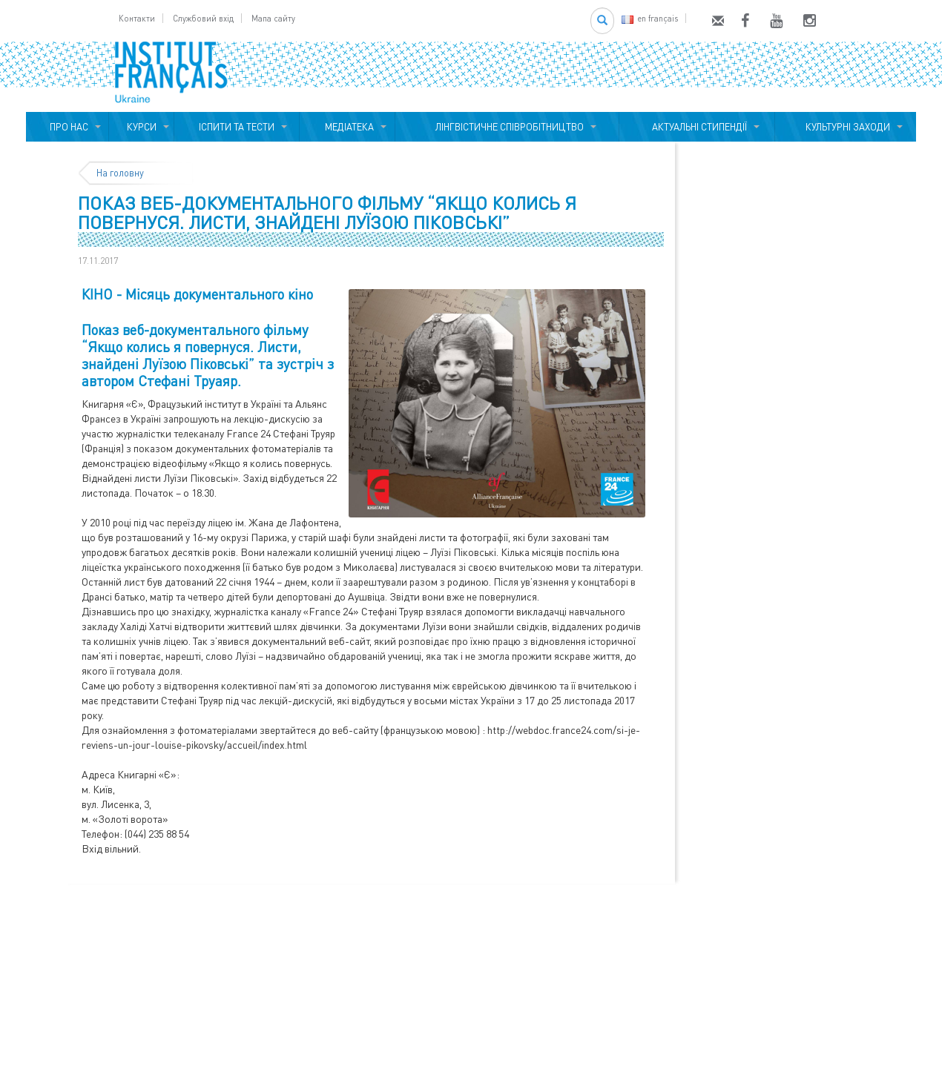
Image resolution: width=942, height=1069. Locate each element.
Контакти (137, 18)
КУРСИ (142, 127)
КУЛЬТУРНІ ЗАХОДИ (845, 127)
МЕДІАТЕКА (347, 127)
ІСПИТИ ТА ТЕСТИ (236, 127)
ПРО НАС (66, 127)
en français (650, 18)
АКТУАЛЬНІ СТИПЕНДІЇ (697, 127)
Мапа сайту (273, 18)
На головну (120, 173)
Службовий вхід (203, 18)
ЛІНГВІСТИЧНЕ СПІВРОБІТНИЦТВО (507, 127)
